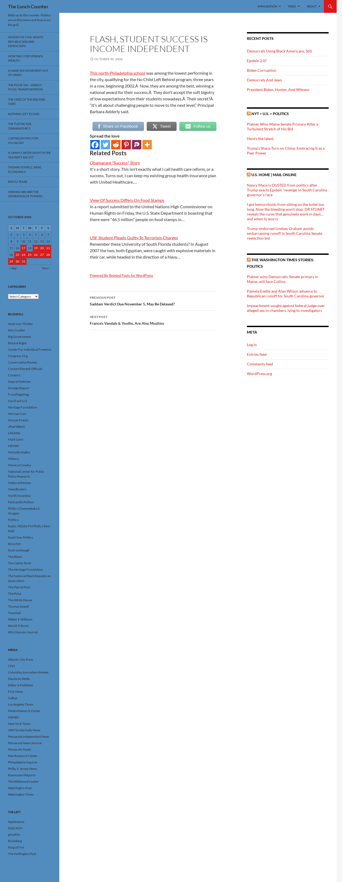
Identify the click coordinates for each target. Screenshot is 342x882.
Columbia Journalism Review (28, 672)
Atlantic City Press (20, 659)
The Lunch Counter (28, 6)
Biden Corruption (261, 70)
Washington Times (21, 794)
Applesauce (16, 822)
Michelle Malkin (19, 452)
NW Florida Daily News (24, 730)
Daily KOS (15, 828)
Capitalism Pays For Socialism (23, 141)
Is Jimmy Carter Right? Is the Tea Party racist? (29, 155)
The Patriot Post (19, 587)
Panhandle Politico (21, 502)
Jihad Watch (16, 427)
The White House (20, 600)
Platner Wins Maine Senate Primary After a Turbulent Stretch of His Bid (282, 126)
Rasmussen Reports (22, 775)
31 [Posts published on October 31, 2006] (23, 261)
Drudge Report (18, 388)
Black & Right (17, 343)
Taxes (292, 6)
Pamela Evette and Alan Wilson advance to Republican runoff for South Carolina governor (286, 293)
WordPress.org (259, 373)
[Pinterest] (126, 144)
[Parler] (136, 144)
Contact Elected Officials (25, 369)
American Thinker (20, 324)
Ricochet (14, 544)
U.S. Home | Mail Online (274, 174)
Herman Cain (17, 414)
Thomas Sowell (18, 606)
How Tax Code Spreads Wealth (25, 58)
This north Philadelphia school (117, 72)
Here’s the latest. (260, 138)
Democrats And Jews (264, 80)
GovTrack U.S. (18, 401)
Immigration (267, 6)
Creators (14, 375)
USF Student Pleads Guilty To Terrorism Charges (134, 237)
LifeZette (14, 433)
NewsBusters (17, 489)
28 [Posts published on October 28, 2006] (48, 255)
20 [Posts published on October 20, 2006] (42, 248)
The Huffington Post (22, 854)
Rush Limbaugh (19, 550)
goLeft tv (14, 834)
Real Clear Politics (20, 537)
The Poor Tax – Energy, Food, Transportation (25, 87)
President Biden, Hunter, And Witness (278, 89)
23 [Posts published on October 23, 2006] (17, 255)
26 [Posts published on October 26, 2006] (36, 255)
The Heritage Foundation (25, 569)
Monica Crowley (19, 465)
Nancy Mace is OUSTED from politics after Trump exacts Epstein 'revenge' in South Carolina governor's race (287, 190)
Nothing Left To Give (23, 114)
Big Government (19, 337)
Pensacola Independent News (28, 737)
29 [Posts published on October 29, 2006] (11, 261)
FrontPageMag (18, 394)
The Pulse (14, 594)
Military (13, 459)
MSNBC (13, 717)
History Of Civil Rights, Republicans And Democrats (26, 41)
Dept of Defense (19, 382)
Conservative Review (22, 362)
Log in (252, 344)
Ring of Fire (16, 847)
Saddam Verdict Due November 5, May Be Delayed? (153, 300)
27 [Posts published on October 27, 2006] (42, 255)
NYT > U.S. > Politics (270, 113)
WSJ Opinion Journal (23, 632)
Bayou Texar (17, 181)
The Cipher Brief (19, 563)
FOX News (15, 692)
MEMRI (13, 446)
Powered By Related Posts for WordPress (121, 275)
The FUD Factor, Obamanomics (20, 126)
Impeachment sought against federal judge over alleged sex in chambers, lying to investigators (286, 308)
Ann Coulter (16, 330)
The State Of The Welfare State (26, 102)
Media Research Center (24, 711)
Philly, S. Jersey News (22, 769)
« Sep (13, 268)
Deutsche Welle (19, 679)
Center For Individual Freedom (29, 349)
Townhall (14, 613)
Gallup (12, 698)
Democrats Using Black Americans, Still (279, 51)
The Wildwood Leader (23, 781)
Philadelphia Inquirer (23, 762)
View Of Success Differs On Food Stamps (127, 200)
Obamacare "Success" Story (115, 162)
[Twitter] (105, 144)
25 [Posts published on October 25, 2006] (30, 255)
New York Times (19, 724)
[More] (147, 144)
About (312, 6)
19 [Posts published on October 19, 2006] (36, 248)
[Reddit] (116, 144)
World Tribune (18, 626)
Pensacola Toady (19, 749)
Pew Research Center (23, 756)
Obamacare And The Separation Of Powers (25, 194)
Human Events (18, 420)
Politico (13, 520)
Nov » (46, 268)
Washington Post (20, 788)
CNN (11, 666)
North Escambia (19, 496)
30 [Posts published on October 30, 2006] (17, 261)
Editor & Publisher (20, 685)
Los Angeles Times (20, 704)
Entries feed (257, 354)
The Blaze (15, 557)
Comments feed (260, 364)
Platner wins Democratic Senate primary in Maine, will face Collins (282, 279)
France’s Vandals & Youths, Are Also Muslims (153, 319)
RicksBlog (15, 841)
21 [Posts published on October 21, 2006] (48, 248)
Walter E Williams (20, 619)
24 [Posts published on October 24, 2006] (23, 255)
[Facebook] (95, 144)
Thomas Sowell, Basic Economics (25, 169)
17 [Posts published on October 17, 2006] (23, 248)
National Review (19, 483)
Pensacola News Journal (25, 743)
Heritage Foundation (22, 407)
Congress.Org (18, 356)
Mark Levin (16, 439)
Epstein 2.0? (257, 60)
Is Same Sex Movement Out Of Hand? (28, 73)
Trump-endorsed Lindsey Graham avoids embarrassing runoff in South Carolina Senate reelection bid (284, 233)
